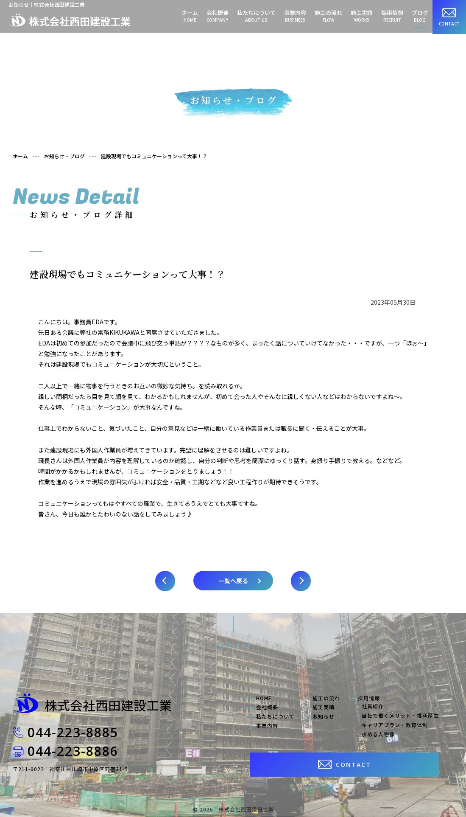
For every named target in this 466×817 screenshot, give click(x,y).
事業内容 (295, 15)
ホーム (189, 15)
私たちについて (256, 15)
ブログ (420, 15)
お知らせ (324, 716)
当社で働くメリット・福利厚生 (400, 716)
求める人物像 (378, 734)
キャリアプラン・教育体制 (395, 725)
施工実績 (362, 15)
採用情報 (392, 15)
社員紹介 (373, 706)
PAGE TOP (233, 646)
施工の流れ (328, 15)
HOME (264, 698)
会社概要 (217, 15)
